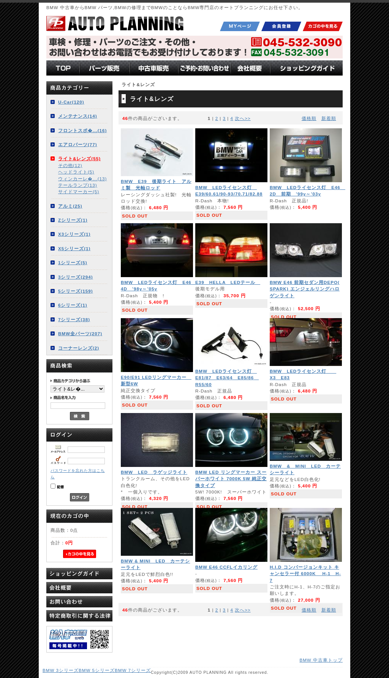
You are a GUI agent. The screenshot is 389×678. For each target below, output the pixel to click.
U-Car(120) (71, 101)
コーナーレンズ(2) (78, 347)
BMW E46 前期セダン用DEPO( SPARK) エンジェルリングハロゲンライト (305, 289)
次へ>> (243, 118)
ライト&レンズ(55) (79, 158)
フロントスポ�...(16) (82, 130)
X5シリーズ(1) (74, 248)
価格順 (309, 118)
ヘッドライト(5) (76, 171)
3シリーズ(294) (75, 276)
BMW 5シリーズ (97, 670)
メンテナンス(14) (77, 116)
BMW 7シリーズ (133, 670)
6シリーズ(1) (72, 305)
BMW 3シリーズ (61, 670)
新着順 (328, 118)
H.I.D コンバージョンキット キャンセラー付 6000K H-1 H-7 (305, 573)
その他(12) (70, 165)
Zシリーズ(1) (72, 220)
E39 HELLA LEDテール (227, 282)
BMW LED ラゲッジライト (154, 472)
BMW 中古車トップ (321, 660)
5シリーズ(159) (75, 291)
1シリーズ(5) (72, 262)
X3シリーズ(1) (74, 234)
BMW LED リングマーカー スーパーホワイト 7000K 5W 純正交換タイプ (231, 479)
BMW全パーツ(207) (80, 333)
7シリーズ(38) (74, 319)
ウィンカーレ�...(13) (82, 178)
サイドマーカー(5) (78, 191)
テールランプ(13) (77, 185)
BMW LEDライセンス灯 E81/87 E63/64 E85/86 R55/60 (227, 378)
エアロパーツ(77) (77, 144)
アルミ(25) (70, 205)
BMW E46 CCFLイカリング (226, 566)
